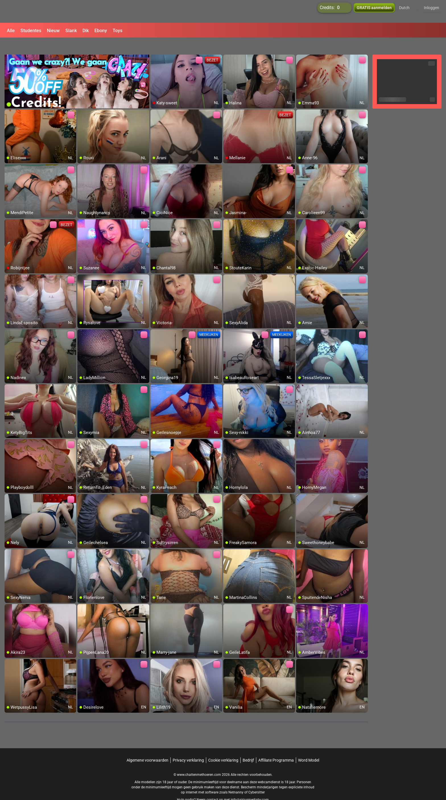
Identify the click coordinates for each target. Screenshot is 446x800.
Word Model (308, 746)
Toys (117, 30)
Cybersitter (256, 779)
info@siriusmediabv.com (250, 786)
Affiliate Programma (276, 746)
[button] (408, 11)
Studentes (30, 30)
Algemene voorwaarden (147, 746)
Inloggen (431, 11)
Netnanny (236, 779)
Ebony (100, 30)
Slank (71, 30)
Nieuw (53, 30)
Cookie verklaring (223, 746)
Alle (11, 30)
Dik (85, 30)
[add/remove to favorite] (155, 45)
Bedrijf (248, 746)
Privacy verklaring (188, 746)
